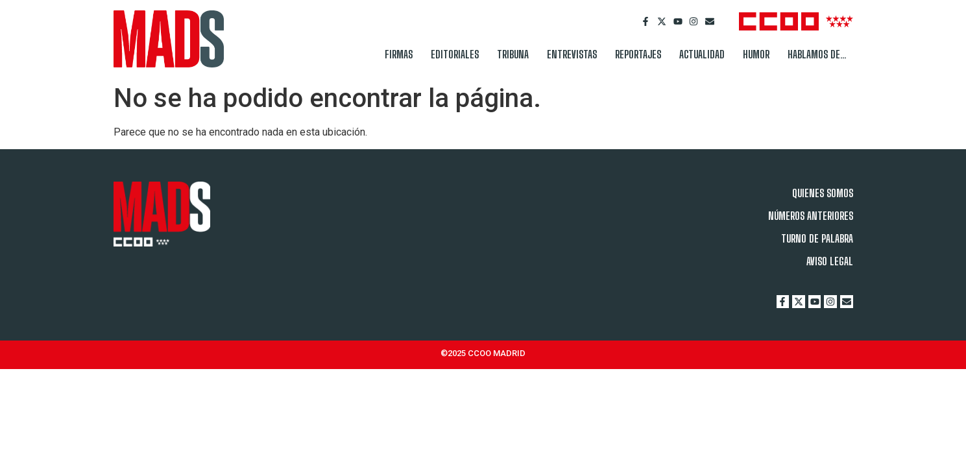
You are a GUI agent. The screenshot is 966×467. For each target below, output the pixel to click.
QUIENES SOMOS (822, 193)
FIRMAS (399, 54)
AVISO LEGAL (829, 261)
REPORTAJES (638, 54)
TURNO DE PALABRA (817, 238)
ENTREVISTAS (572, 54)
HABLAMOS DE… (817, 54)
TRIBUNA (513, 54)
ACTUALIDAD (702, 54)
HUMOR (756, 54)
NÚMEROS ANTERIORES (810, 215)
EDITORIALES (455, 54)
